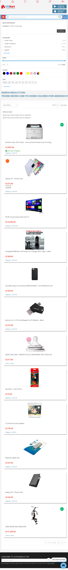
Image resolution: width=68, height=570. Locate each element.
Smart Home (35, 40)
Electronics (35, 47)
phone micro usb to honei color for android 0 (17, 118)
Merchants (50, 1)
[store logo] (8, 6)
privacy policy (50, 563)
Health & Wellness (35, 44)
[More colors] (38, 73)
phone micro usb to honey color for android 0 (17, 115)
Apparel (35, 50)
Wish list (25, 1)
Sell (63, 1)
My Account (13, 1)
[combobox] (35, 17)
